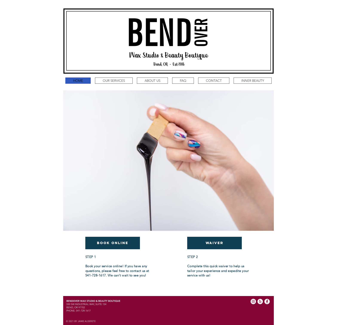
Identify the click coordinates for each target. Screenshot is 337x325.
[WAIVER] (214, 243)
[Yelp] (260, 301)
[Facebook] (267, 301)
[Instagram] (253, 301)
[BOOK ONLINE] (112, 243)
